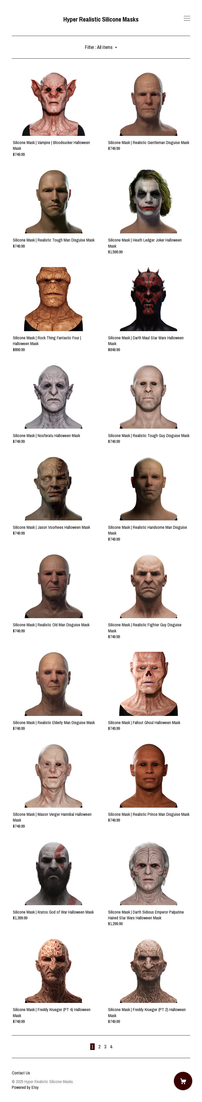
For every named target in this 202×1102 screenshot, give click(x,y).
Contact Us (21, 1073)
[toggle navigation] (187, 18)
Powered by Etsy (25, 1087)
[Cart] (183, 1081)
